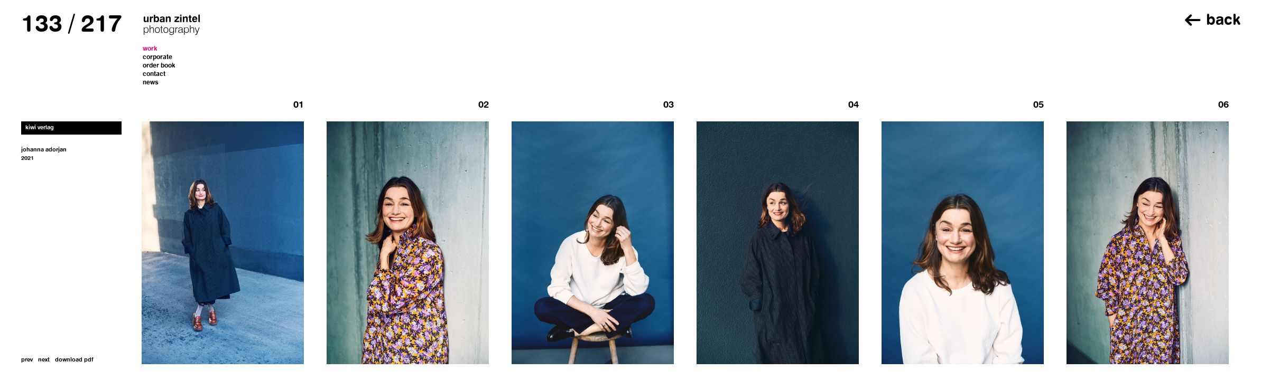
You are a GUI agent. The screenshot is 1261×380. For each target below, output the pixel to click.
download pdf (74, 360)
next (44, 360)
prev (27, 360)
